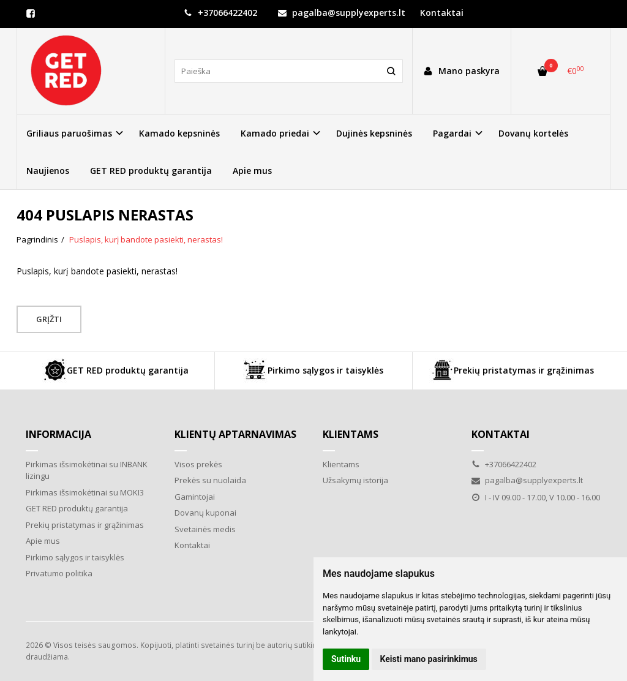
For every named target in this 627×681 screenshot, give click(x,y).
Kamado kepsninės (179, 133)
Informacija (58, 434)
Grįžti (49, 319)
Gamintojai (195, 496)
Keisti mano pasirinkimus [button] (429, 659)
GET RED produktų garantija (151, 170)
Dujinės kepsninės (374, 133)
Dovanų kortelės (533, 133)
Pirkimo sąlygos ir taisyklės (313, 370)
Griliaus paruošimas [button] (69, 133)
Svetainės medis (205, 529)
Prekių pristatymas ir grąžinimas (511, 370)
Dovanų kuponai (205, 512)
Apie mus (252, 170)
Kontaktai (442, 12)
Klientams (350, 434)
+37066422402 (220, 12)
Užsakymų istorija (355, 480)
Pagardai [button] (452, 133)
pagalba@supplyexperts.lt (341, 12)
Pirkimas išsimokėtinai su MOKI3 (85, 492)
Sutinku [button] (346, 659)
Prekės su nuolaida (210, 480)
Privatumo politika (59, 573)
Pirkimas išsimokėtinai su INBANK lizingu (87, 470)
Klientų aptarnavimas (235, 434)
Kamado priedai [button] (275, 133)
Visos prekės (198, 464)
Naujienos (47, 170)
